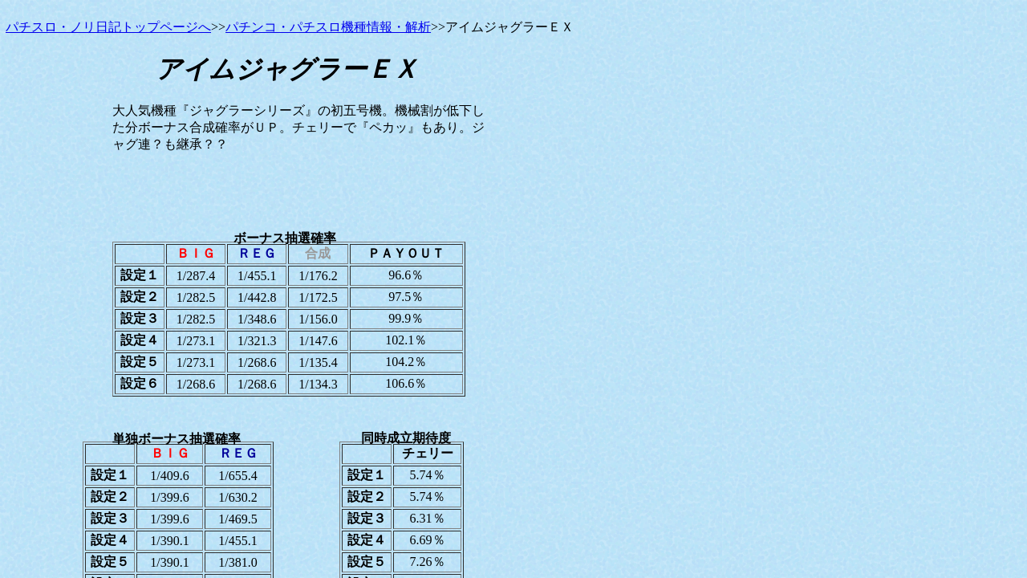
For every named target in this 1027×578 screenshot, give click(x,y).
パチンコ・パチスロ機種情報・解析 (328, 27)
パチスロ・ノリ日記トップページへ (108, 27)
